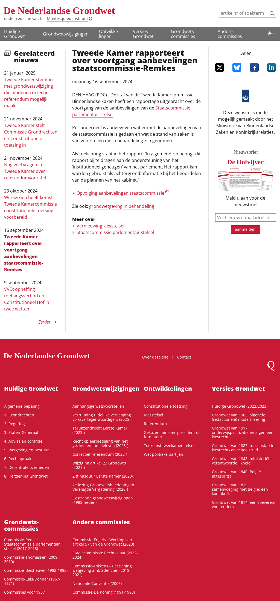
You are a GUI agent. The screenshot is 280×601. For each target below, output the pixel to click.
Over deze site (155, 357)
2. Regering (14, 423)
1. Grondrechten (19, 415)
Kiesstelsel (153, 415)
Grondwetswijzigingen (66, 34)
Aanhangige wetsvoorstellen (98, 406)
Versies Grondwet (143, 33)
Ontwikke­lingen (109, 33)
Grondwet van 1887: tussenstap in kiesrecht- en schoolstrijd (243, 447)
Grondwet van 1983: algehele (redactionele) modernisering (238, 417)
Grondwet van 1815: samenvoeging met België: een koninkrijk (240, 489)
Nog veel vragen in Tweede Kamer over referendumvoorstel (25, 171)
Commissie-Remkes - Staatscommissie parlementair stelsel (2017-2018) (32, 544)
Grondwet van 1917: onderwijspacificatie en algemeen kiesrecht (242, 432)
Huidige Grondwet (14, 33)
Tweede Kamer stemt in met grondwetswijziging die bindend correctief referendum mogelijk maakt (28, 92)
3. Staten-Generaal (21, 432)
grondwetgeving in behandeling (121, 206)
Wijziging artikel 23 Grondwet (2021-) (99, 465)
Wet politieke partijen (163, 454)
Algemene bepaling (22, 406)
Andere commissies (230, 33)
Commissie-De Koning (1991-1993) (103, 592)
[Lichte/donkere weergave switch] (271, 33)
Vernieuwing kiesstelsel (100, 226)
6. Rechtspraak (17, 458)
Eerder (44, 322)
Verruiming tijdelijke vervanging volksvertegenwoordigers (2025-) (102, 417)
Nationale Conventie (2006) (97, 583)
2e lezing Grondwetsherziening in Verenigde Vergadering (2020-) (103, 487)
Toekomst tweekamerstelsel (169, 445)
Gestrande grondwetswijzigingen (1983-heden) (102, 500)
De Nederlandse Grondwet (59, 10)
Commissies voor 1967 (24, 592)
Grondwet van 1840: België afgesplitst (236, 474)
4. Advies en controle (23, 441)
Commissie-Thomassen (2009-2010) (31, 559)
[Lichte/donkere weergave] (271, 33)
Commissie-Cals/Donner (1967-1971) (32, 581)
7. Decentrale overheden (26, 467)
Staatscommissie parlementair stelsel (115, 232)
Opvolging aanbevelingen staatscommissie (120, 193)
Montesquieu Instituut (67, 18)
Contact (184, 357)
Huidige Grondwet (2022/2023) (239, 406)
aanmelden (245, 229)
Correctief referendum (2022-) (99, 454)
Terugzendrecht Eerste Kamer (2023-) (99, 430)
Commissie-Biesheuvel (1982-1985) (36, 570)
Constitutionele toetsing (166, 406)
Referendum (155, 423)
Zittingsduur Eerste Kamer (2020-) (103, 476)
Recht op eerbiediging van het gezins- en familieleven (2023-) (100, 443)
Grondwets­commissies (183, 33)
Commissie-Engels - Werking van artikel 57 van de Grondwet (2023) (103, 542)
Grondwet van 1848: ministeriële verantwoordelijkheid (242, 461)
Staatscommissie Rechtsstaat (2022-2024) (105, 555)
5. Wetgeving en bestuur (26, 449)
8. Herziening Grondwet (26, 476)
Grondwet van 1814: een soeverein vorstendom (243, 504)
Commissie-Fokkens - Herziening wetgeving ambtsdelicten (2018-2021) (102, 570)
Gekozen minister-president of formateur (172, 434)
